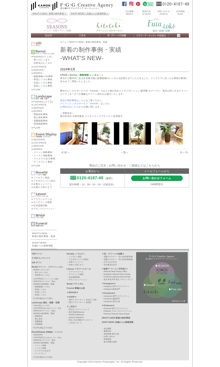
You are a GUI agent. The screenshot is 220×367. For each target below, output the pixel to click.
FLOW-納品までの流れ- (43, 298)
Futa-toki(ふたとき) (42, 305)
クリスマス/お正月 (42, 351)
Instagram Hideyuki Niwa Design (117, 274)
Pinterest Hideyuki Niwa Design (117, 314)
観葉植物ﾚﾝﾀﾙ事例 (43, 76)
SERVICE (38, 70)
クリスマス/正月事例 (44, 158)
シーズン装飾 (40, 348)
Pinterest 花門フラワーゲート (116, 308)
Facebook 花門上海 (112, 301)
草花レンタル (40, 289)
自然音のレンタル (43, 63)
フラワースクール (42, 199)
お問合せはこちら (69, 106)
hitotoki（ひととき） (42, 270)
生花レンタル (40, 292)
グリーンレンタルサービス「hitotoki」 (80, 103)
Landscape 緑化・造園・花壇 (45, 302)
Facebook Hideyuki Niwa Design (117, 277)
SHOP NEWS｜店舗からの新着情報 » (89, 13)
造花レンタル (40, 295)
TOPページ (37, 254)
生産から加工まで (42, 187)
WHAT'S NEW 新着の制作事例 (116, 318)
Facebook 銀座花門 (112, 299)
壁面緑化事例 (41, 114)
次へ (184, 152)
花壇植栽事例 (41, 123)
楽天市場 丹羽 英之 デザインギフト (118, 279)
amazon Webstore (76, 317)
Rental (47, 267)
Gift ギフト (37, 262)
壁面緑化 (38, 316)
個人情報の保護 (110, 342)
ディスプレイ (40, 353)
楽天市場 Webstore (77, 312)
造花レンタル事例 (43, 85)
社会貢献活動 (40, 205)
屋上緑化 (38, 319)
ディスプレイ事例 (43, 162)
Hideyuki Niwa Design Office (115, 271)
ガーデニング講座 (42, 202)
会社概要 (107, 329)
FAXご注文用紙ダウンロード (81, 320)
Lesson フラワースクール (79, 269)
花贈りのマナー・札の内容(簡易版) (118, 259)
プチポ (44, 180)
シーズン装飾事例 (43, 155)
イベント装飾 (40, 345)
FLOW (36, 89)
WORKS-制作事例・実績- (44, 284)
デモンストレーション (44, 208)
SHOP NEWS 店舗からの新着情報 (117, 322)
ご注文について (75, 323)
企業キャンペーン (42, 184)
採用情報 (107, 339)
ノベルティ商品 (41, 177)
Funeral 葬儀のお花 (76, 288)
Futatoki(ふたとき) (43, 101)
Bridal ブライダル (75, 284)
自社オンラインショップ (79, 309)
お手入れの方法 (110, 262)
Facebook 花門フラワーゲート (116, 296)
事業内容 (107, 331)
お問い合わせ (109, 336)
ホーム (63, 42)
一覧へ (124, 152)
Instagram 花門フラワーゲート (116, 286)
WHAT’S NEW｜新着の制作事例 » (49, 13)
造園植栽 (38, 321)
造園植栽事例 (41, 120)
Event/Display (47, 332)
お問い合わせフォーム (157, 178)
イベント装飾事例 (43, 152)
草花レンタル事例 (43, 79)
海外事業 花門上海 (111, 334)
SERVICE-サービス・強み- (45, 281)
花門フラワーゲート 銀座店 (80, 302)
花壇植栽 (38, 324)
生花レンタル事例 (43, 82)
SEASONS (39, 139)
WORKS (37, 73)
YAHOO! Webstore (76, 315)
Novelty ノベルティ (76, 254)
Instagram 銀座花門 (112, 289)
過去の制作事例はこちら (73, 100)
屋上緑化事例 (41, 117)
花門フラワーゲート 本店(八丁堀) (82, 300)
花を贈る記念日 (110, 265)
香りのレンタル (42, 59)
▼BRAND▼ (72, 292)
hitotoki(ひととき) (42, 56)
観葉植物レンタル (42, 287)
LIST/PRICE (40, 66)
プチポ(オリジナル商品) (79, 259)
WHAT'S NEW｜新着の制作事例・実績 (88, 42)
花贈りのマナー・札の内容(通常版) (118, 257)
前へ (65, 152)
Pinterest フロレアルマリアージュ (118, 311)
